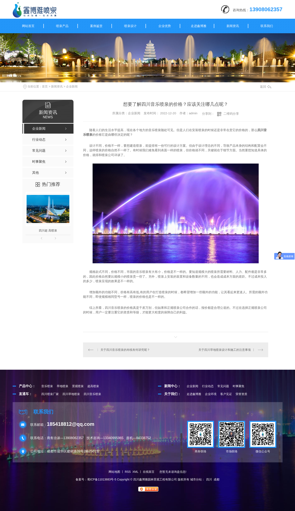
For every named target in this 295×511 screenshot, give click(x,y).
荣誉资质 (241, 394)
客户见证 (226, 394)
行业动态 (208, 386)
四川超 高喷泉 (48, 230)
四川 (209, 479)
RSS (128, 471)
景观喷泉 (78, 386)
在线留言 (148, 471)
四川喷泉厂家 (50, 394)
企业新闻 (72, 86)
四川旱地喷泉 (71, 394)
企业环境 (211, 394)
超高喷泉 (93, 386)
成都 (216, 479)
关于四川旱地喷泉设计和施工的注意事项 (224, 349)
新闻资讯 (232, 26)
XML (135, 471)
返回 (265, 86)
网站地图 (114, 471)
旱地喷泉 (62, 386)
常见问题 (223, 386)
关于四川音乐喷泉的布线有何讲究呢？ (125, 349)
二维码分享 (231, 113)
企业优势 (164, 26)
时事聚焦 (238, 386)
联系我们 (267, 26)
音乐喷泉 (47, 386)
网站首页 (28, 26)
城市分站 (196, 479)
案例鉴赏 (96, 26)
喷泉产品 (62, 26)
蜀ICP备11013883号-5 (101, 479)
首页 (45, 86)
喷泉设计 (130, 26)
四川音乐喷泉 (92, 394)
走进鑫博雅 (198, 26)
